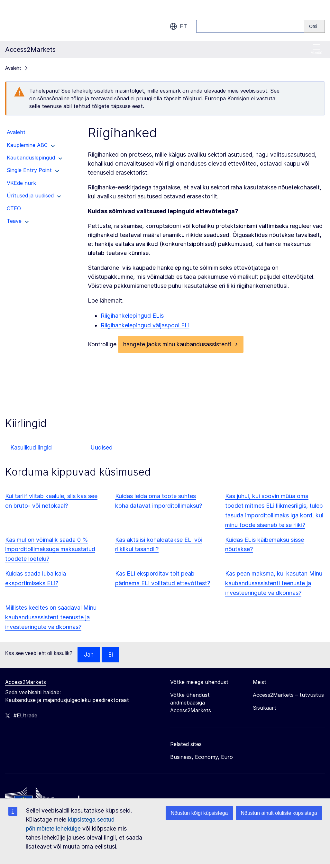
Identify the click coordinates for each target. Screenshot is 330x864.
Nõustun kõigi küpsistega (199, 813)
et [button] (178, 26)
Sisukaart (264, 708)
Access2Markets (25, 682)
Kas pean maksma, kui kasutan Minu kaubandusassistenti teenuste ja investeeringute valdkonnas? (273, 583)
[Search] (314, 26)
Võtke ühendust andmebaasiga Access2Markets (190, 703)
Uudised (101, 447)
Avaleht (13, 68)
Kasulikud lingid (31, 447)
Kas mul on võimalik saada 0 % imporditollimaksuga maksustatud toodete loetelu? (50, 549)
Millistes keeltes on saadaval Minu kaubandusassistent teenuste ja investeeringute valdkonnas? (50, 617)
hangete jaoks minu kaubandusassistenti (177, 344)
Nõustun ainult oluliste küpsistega (279, 813)
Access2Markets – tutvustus (288, 695)
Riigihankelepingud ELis (132, 315)
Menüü (316, 49)
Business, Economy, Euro (201, 757)
